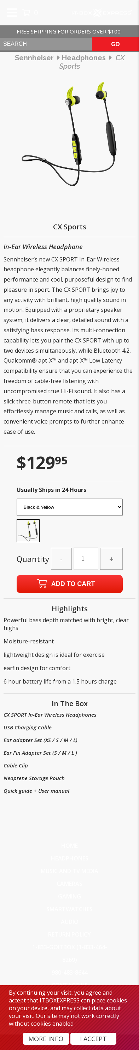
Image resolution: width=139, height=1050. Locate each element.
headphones (84, 58)
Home (69, 846)
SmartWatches (69, 909)
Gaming (69, 896)
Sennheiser (34, 58)
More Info (45, 1038)
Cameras (69, 884)
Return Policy (69, 934)
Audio (70, 922)
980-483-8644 (70, 972)
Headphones (69, 858)
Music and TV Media (69, 871)
